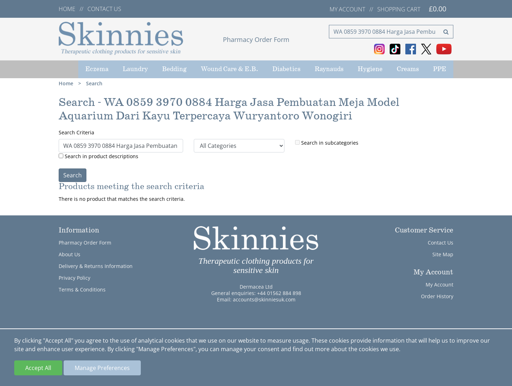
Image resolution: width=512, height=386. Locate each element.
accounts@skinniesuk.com (264, 299)
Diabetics (286, 69)
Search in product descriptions (98, 156)
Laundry (135, 69)
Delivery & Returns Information (96, 266)
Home (67, 9)
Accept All (38, 368)
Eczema (96, 69)
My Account (439, 284)
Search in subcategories (326, 142)
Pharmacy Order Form (256, 39)
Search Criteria (76, 132)
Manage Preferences (102, 368)
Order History (437, 296)
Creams (408, 69)
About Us (69, 254)
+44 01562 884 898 (279, 293)
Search (94, 83)
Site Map (442, 254)
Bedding (174, 69)
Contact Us (440, 242)
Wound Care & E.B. (229, 69)
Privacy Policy (74, 277)
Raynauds (329, 69)
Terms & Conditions (82, 289)
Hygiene (370, 69)
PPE (439, 69)
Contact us (104, 9)
